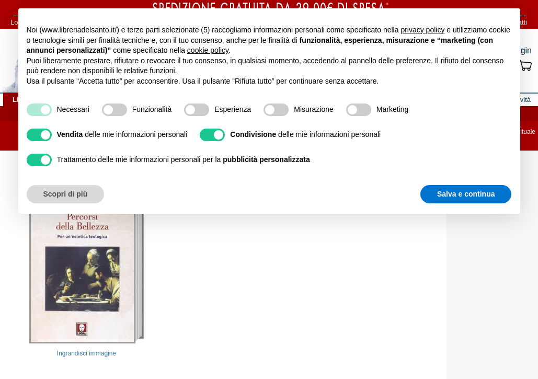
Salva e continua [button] (466, 194)
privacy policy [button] (422, 30)
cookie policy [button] (207, 50)
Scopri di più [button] (65, 194)
